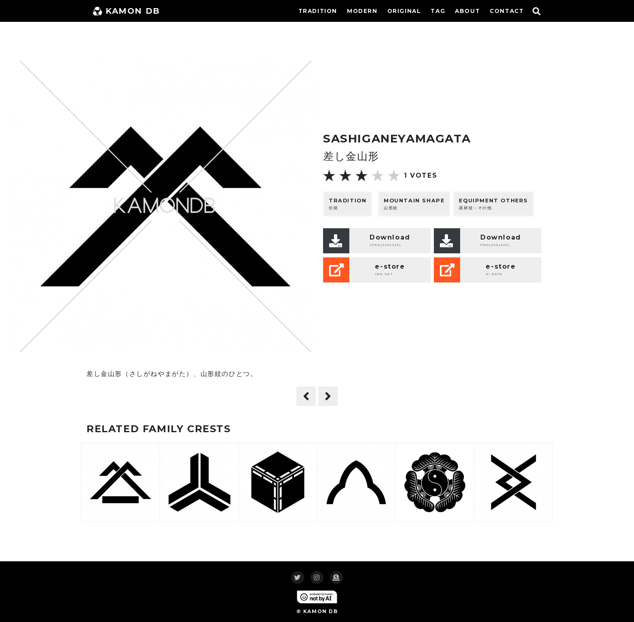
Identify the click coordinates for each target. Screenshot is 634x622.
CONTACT (507, 11)
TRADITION (317, 11)
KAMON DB (126, 11)
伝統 (347, 203)
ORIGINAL (404, 11)
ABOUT (467, 11)
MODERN (362, 11)
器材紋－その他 (493, 203)
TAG (438, 11)
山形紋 (414, 203)
